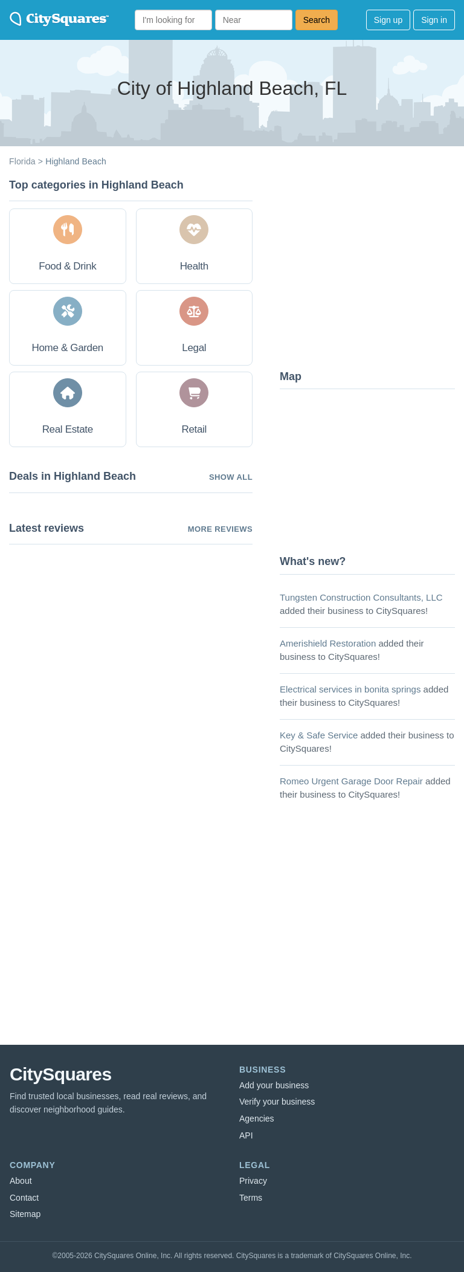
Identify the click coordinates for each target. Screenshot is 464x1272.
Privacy (253, 1181)
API (246, 1135)
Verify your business (277, 1101)
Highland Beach (75, 161)
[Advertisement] (370, 268)
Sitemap (25, 1214)
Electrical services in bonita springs (350, 689)
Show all (231, 477)
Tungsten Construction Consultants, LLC (361, 597)
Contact (24, 1198)
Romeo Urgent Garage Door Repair (351, 781)
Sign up (388, 20)
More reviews (220, 529)
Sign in (434, 20)
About (21, 1181)
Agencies (256, 1118)
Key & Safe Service (319, 735)
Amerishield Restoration (328, 643)
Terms (250, 1198)
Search (316, 20)
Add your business (274, 1085)
